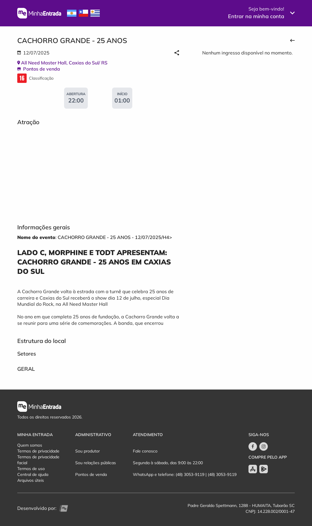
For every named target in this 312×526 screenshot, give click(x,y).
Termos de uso (31, 468)
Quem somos (29, 445)
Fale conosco (145, 451)
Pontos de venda (91, 474)
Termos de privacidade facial (38, 459)
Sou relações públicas (95, 462)
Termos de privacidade (38, 451)
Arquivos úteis (30, 480)
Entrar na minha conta (256, 16)
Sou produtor (87, 451)
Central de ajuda (32, 474)
